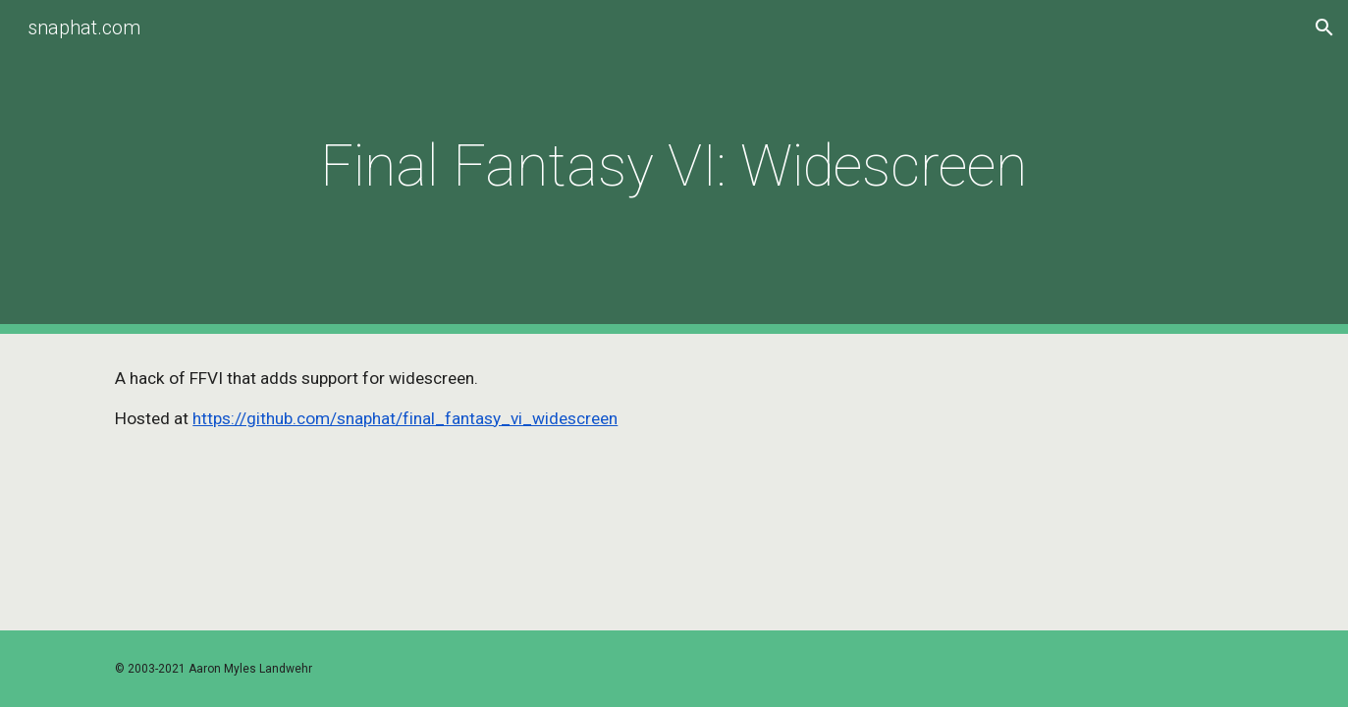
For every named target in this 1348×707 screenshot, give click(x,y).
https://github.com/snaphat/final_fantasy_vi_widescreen (405, 418)
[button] (1324, 27)
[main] (674, 166)
